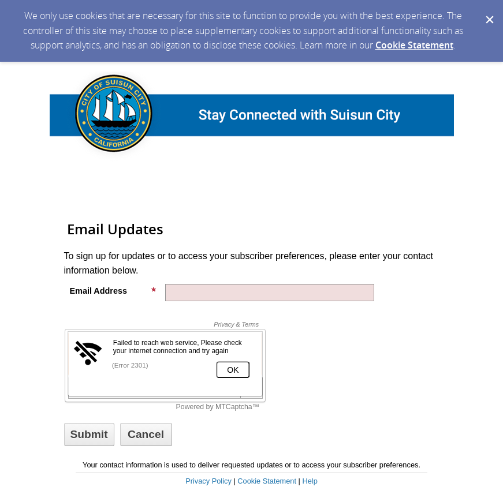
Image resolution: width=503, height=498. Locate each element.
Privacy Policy (208, 481)
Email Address (113, 290)
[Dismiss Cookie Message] (488, 11)
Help (309, 481)
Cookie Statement (414, 45)
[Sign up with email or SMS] (89, 434)
